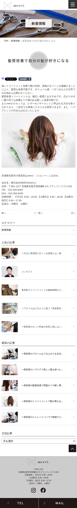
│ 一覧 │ (38, 213)
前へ (4, 213)
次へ (73, 213)
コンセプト (27, 271)
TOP (6, 41)
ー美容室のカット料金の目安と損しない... (42, 326)
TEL (20, 503)
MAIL (59, 503)
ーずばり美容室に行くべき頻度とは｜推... (42, 253)
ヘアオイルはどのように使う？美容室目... (42, 308)
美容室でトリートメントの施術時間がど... (42, 290)
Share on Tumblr (25, 79)
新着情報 (15, 41)
